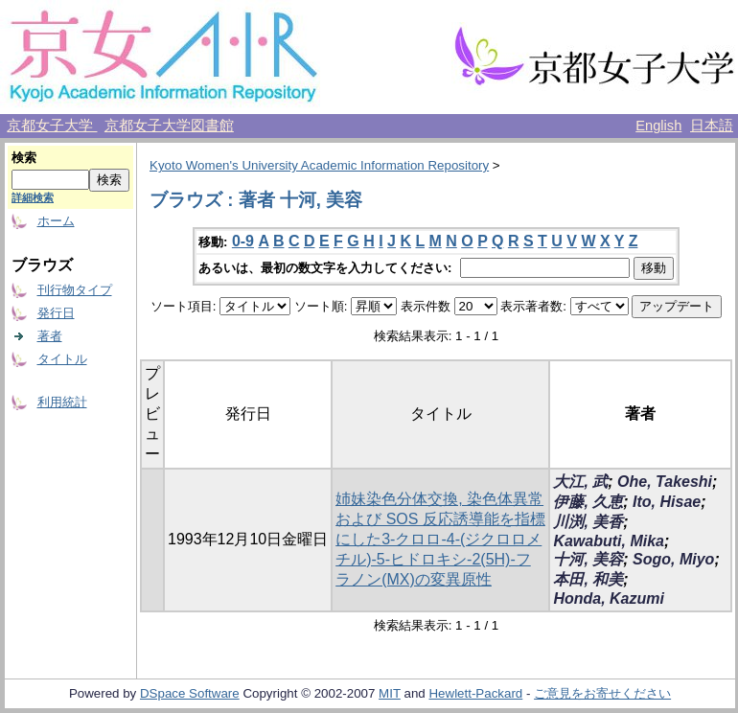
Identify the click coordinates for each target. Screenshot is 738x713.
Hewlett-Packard (475, 693)
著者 (49, 336)
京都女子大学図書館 (169, 125)
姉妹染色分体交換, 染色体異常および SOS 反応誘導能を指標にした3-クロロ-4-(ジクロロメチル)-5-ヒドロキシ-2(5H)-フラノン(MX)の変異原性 (440, 539)
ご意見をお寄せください (602, 693)
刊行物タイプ (74, 290)
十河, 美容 (588, 559)
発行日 (56, 313)
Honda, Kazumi (608, 598)
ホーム (56, 221)
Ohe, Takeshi (664, 481)
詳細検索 (33, 197)
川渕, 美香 (588, 522)
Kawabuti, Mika (608, 541)
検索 (24, 157)
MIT (390, 693)
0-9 (243, 241)
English (658, 125)
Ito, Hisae (667, 502)
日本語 (711, 125)
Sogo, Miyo (673, 559)
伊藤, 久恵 (588, 502)
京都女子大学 (52, 125)
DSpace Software (190, 693)
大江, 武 (580, 481)
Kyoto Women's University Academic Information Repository (319, 165)
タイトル (62, 359)
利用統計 (62, 402)
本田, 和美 (588, 579)
